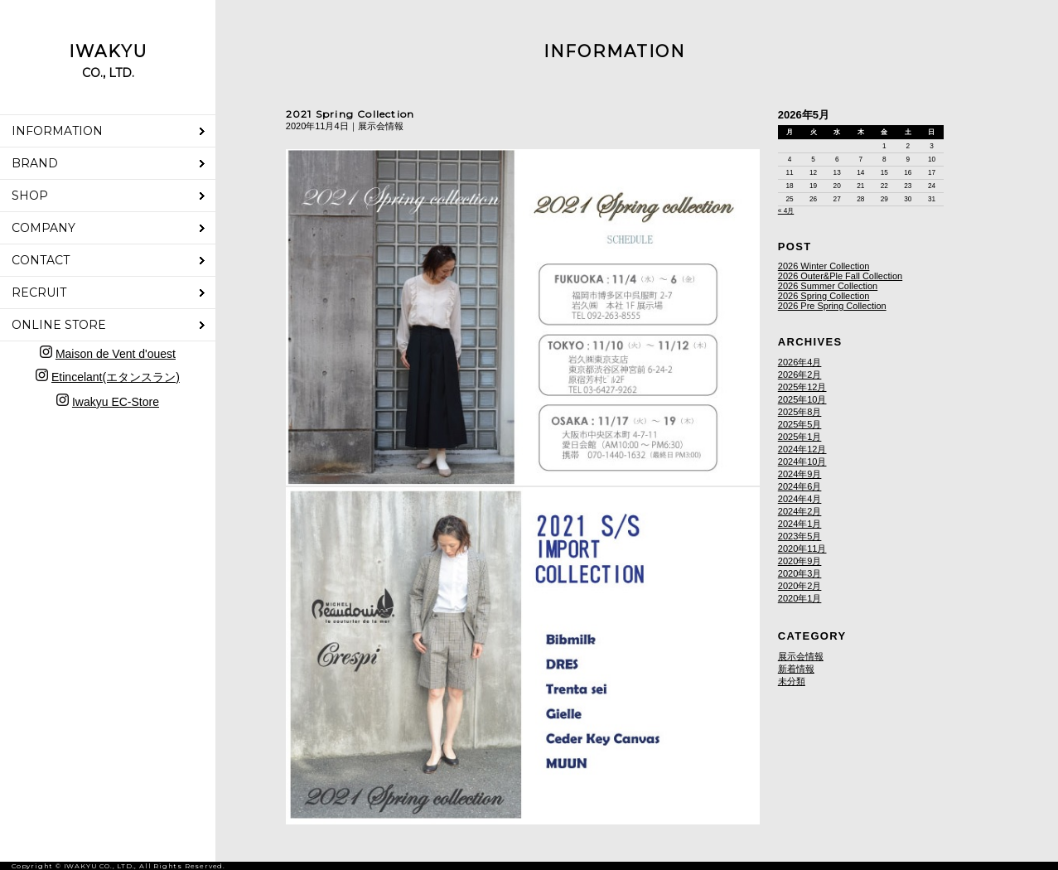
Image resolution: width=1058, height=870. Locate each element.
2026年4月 (800, 362)
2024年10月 (802, 461)
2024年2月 (800, 511)
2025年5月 (800, 424)
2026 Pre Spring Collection (832, 306)
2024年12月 (802, 449)
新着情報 (796, 669)
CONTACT (41, 260)
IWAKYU (108, 60)
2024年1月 (800, 524)
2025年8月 (800, 412)
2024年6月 (800, 486)
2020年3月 (800, 573)
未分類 (791, 681)
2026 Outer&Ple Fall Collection (840, 276)
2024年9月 (800, 474)
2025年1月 (800, 437)
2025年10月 (802, 399)
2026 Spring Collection (824, 296)
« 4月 (786, 211)
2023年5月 (800, 536)
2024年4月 (800, 499)
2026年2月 (800, 374)
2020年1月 (800, 598)
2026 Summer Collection (827, 286)
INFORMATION (57, 130)
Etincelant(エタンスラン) (115, 377)
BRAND (35, 163)
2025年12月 (802, 387)
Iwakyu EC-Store (115, 401)
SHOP (30, 195)
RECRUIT (39, 292)
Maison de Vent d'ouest (116, 353)
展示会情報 (801, 656)
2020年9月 (800, 561)
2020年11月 (802, 548)
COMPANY (43, 227)
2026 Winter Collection (824, 266)
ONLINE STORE (59, 324)
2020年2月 (800, 586)
